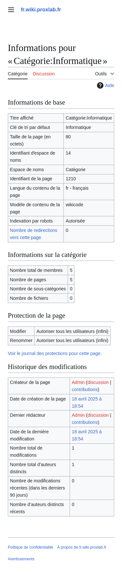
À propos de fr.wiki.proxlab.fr (81, 547)
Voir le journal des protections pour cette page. (55, 353)
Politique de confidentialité (30, 547)
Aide (104, 85)
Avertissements (21, 559)
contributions (85, 389)
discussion (98, 382)
